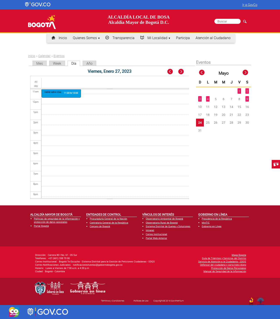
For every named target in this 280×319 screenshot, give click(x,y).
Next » (183, 72)
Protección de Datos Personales (184, 268)
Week (57, 63)
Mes (39, 63)
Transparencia (123, 37)
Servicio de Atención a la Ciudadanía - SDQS (178, 261)
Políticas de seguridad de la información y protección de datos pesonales (57, 220)
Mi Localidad (157, 37)
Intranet (150, 230)
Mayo (224, 73)
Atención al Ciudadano (213, 37)
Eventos (59, 56)
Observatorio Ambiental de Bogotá (164, 218)
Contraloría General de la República (109, 222)
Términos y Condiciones (112, 300)
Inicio (63, 37)
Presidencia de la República (217, 218)
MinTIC (206, 222)
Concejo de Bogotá (100, 226)
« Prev (170, 72)
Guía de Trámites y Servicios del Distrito (180, 258)
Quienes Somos (85, 37)
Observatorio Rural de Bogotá (162, 222)
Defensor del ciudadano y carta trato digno (179, 264)
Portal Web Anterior (156, 238)
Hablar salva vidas (52, 92)
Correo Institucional (156, 234)
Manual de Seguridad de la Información (180, 271)
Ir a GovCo (249, 4)
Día (75, 63)
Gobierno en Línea (211, 226)
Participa (183, 37)
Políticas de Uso (141, 300)
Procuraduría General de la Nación (108, 218)
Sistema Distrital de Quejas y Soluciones (168, 226)
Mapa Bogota (195, 255)
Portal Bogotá (41, 225)
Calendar (44, 56)
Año (89, 63)
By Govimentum (261, 300)
